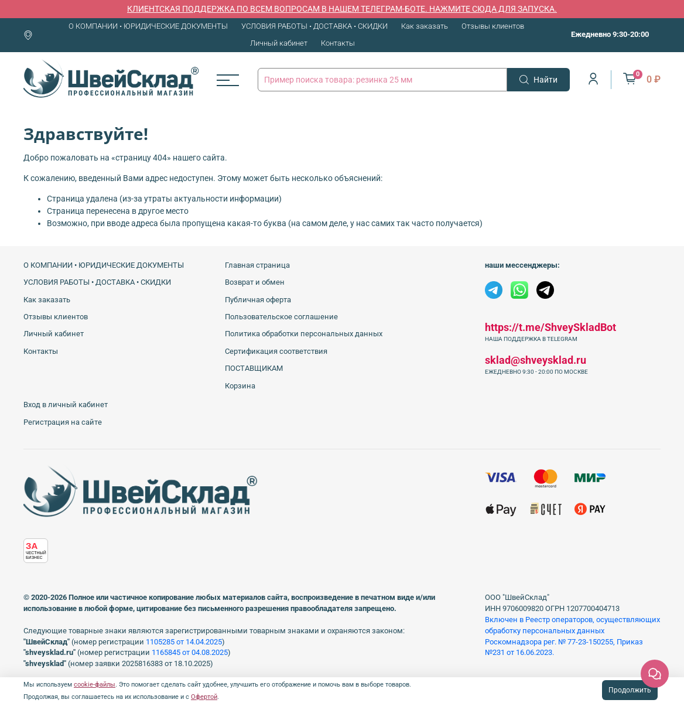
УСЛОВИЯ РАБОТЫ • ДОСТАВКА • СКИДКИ (314, 26)
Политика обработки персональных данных (303, 333)
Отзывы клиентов (492, 26)
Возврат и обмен (255, 282)
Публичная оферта (258, 299)
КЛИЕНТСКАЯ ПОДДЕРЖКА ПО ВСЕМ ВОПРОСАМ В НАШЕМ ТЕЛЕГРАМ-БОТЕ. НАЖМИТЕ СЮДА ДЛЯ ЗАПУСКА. (342, 8)
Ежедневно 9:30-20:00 (610, 34)
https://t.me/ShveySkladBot (550, 327)
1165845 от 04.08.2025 (190, 652)
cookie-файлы (94, 684)
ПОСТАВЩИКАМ (254, 368)
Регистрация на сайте (62, 422)
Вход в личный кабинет (65, 404)
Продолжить (629, 690)
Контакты (338, 43)
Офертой (204, 697)
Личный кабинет (278, 43)
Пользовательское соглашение (281, 316)
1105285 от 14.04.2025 (184, 641)
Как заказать (424, 26)
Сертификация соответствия (276, 351)
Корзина (240, 385)
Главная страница (257, 265)
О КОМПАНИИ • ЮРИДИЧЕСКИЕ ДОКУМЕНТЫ (148, 26)
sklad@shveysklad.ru (535, 360)
